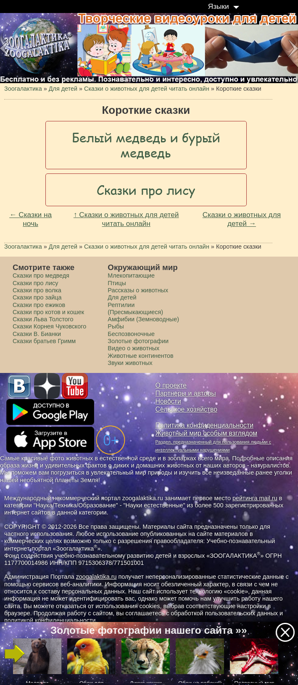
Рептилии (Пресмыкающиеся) (135, 308)
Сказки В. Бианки (37, 334)
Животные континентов (140, 355)
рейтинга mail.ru (254, 498)
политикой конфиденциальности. (51, 620)
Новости (168, 401)
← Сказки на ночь (30, 219)
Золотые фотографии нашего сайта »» (148, 630)
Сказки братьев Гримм (44, 341)
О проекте (171, 385)
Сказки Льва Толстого (43, 319)
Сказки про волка (37, 290)
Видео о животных (133, 348)
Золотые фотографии (138, 341)
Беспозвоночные (131, 334)
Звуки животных (130, 363)
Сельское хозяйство (186, 409)
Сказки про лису (35, 283)
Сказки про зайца (37, 297)
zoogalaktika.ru (96, 576)
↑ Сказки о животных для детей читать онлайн (126, 219)
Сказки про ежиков (39, 305)
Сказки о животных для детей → (242, 219)
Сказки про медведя (41, 275)
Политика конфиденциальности (205, 425)
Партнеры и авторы (186, 393)
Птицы (117, 283)
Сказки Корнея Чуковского (49, 326)
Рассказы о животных (138, 290)
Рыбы (116, 326)
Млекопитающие (131, 275)
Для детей (122, 297)
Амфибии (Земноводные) (143, 319)
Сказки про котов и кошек (48, 312)
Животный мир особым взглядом (207, 433)
